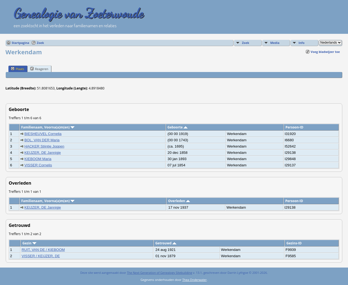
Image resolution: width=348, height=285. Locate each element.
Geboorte (177, 127)
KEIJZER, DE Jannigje (42, 153)
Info (301, 43)
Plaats (17, 69)
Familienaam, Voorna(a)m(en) (47, 127)
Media (274, 43)
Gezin (29, 243)
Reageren (39, 69)
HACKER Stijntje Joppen (44, 146)
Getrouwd (165, 243)
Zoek (40, 43)
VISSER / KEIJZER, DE (40, 256)
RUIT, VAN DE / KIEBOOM (43, 250)
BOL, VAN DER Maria (42, 140)
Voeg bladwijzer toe (325, 52)
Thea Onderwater (194, 280)
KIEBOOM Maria (37, 159)
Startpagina (20, 43)
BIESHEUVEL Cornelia (43, 134)
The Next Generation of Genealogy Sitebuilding (159, 273)
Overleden (179, 201)
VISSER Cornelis (38, 165)
